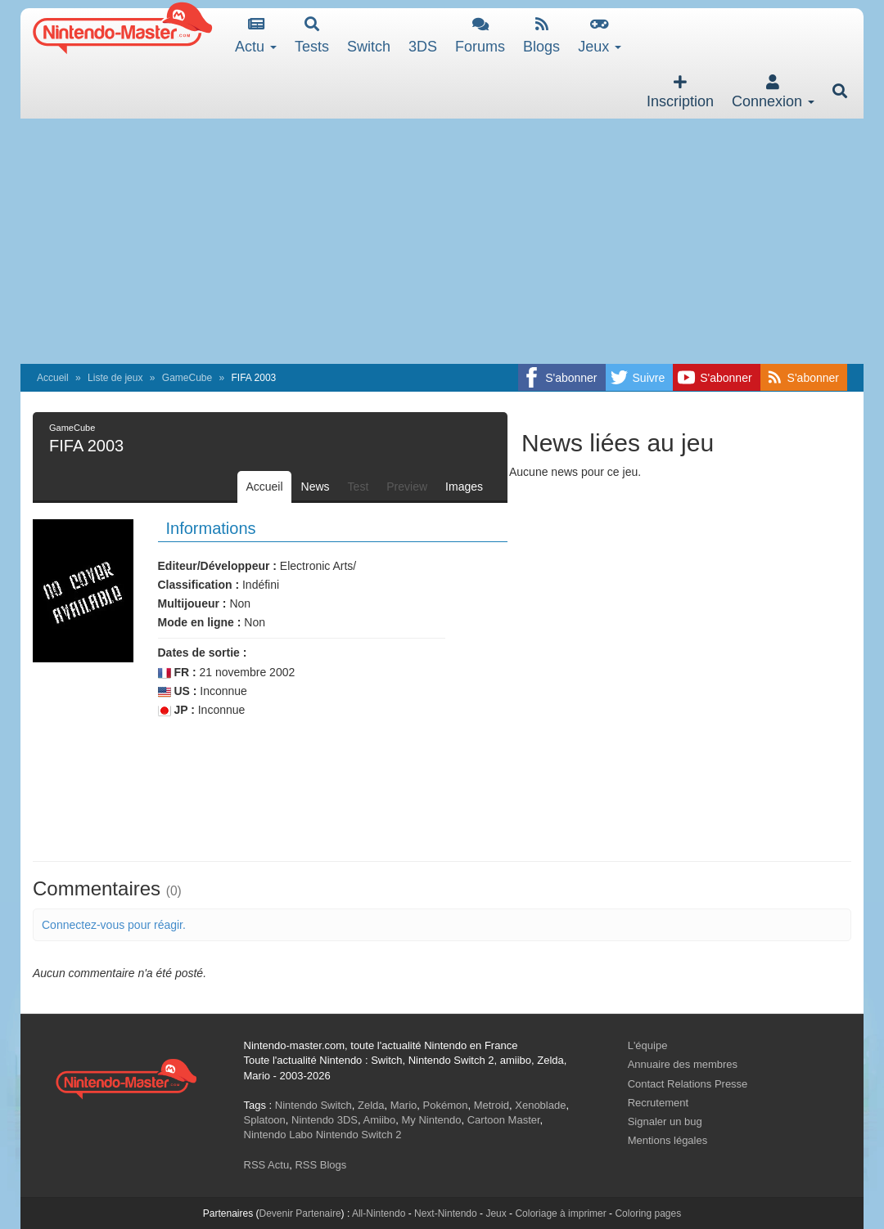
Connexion (773, 92)
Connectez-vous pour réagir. (114, 924)
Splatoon (265, 1120)
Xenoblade (540, 1105)
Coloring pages (648, 1213)
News (315, 486)
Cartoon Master (503, 1120)
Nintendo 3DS (324, 1120)
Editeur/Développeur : (217, 565)
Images (464, 486)
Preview (406, 486)
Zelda (371, 1105)
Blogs (541, 35)
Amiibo (379, 1120)
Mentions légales (668, 1140)
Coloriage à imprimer (560, 1213)
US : (177, 691)
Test (358, 486)
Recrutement (658, 1103)
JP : (176, 710)
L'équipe (648, 1045)
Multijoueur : (192, 603)
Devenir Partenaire (300, 1213)
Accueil (53, 378)
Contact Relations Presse (688, 1084)
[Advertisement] (442, 241)
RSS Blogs (320, 1165)
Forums (480, 35)
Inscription (680, 92)
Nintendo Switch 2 (359, 1134)
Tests (312, 35)
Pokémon (445, 1105)
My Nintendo (432, 1120)
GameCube (187, 378)
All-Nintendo (378, 1213)
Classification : (199, 584)
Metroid (491, 1105)
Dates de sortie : (202, 652)
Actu (256, 35)
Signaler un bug (665, 1121)
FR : (177, 673)
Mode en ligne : (199, 622)
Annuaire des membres (682, 1064)
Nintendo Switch (313, 1105)
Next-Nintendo (445, 1213)
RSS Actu (267, 1165)
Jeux (599, 35)
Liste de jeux (115, 378)
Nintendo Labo (278, 1134)
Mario (403, 1105)
